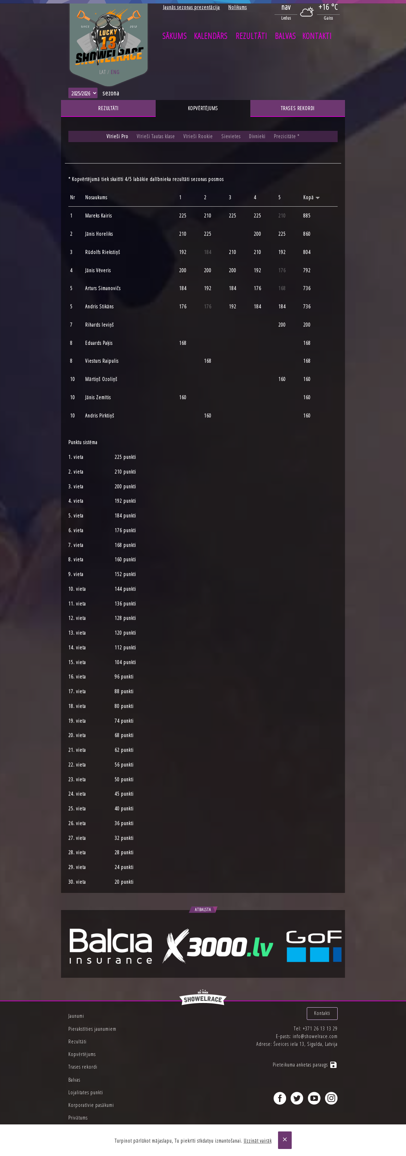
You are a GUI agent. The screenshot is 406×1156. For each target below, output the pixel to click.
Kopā (311, 197)
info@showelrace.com (315, 1036)
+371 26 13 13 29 (320, 1028)
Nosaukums (96, 197)
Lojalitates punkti (85, 1092)
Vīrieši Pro (117, 136)
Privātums (78, 1117)
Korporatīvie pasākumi (91, 1105)
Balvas (285, 35)
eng (115, 72)
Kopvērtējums (203, 108)
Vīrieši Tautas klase (156, 136)
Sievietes (231, 136)
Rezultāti (251, 35)
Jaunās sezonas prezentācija (191, 7)
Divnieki (257, 136)
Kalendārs (211, 35)
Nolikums (237, 7)
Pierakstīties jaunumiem (92, 1028)
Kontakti (317, 35)
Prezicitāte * (286, 136)
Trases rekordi (297, 108)
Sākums (174, 35)
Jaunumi (76, 1016)
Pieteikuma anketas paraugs (305, 1064)
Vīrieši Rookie (198, 136)
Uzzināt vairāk (258, 1140)
